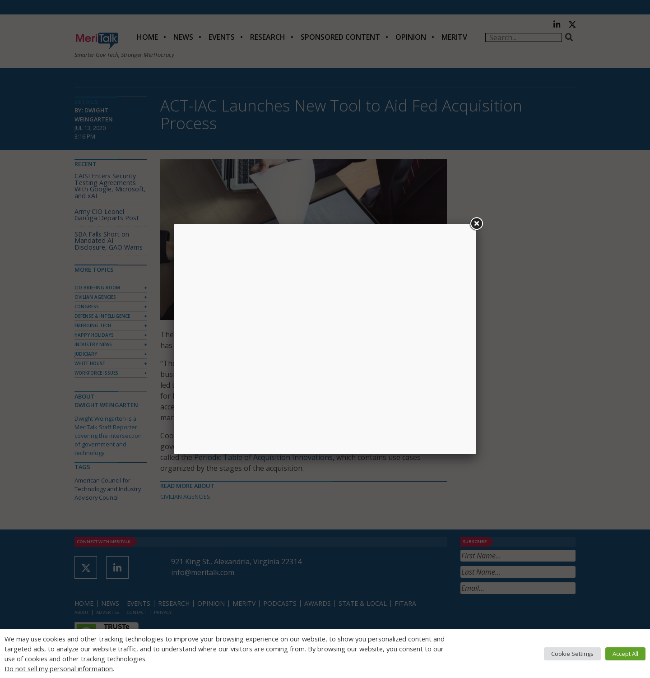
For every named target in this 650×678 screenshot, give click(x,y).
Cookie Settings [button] (572, 654)
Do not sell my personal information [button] (59, 668)
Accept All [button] (625, 654)
